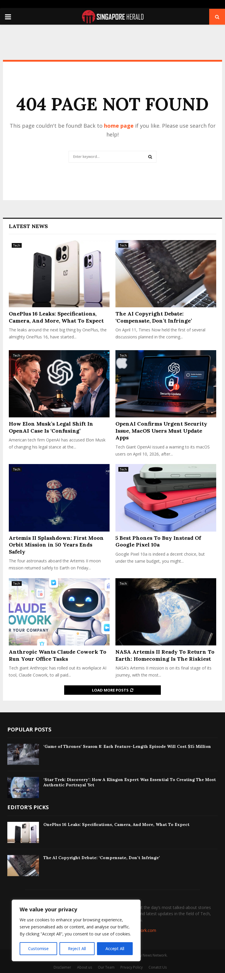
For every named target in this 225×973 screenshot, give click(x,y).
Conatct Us (158, 967)
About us (84, 967)
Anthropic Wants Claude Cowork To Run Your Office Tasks (57, 655)
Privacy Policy (131, 967)
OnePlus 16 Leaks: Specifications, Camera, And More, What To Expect (56, 317)
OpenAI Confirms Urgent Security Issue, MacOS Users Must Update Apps (161, 430)
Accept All (114, 948)
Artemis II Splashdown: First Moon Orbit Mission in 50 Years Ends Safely (56, 544)
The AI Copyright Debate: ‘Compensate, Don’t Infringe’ (153, 317)
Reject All (77, 948)
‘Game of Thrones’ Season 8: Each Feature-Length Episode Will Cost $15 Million (127, 746)
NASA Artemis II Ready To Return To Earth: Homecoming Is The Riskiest (164, 655)
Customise (38, 948)
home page (119, 125)
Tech (16, 245)
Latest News (28, 226)
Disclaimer (62, 967)
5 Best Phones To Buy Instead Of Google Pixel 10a (158, 541)
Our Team (106, 967)
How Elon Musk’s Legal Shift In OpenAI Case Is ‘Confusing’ (51, 427)
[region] (76, 930)
